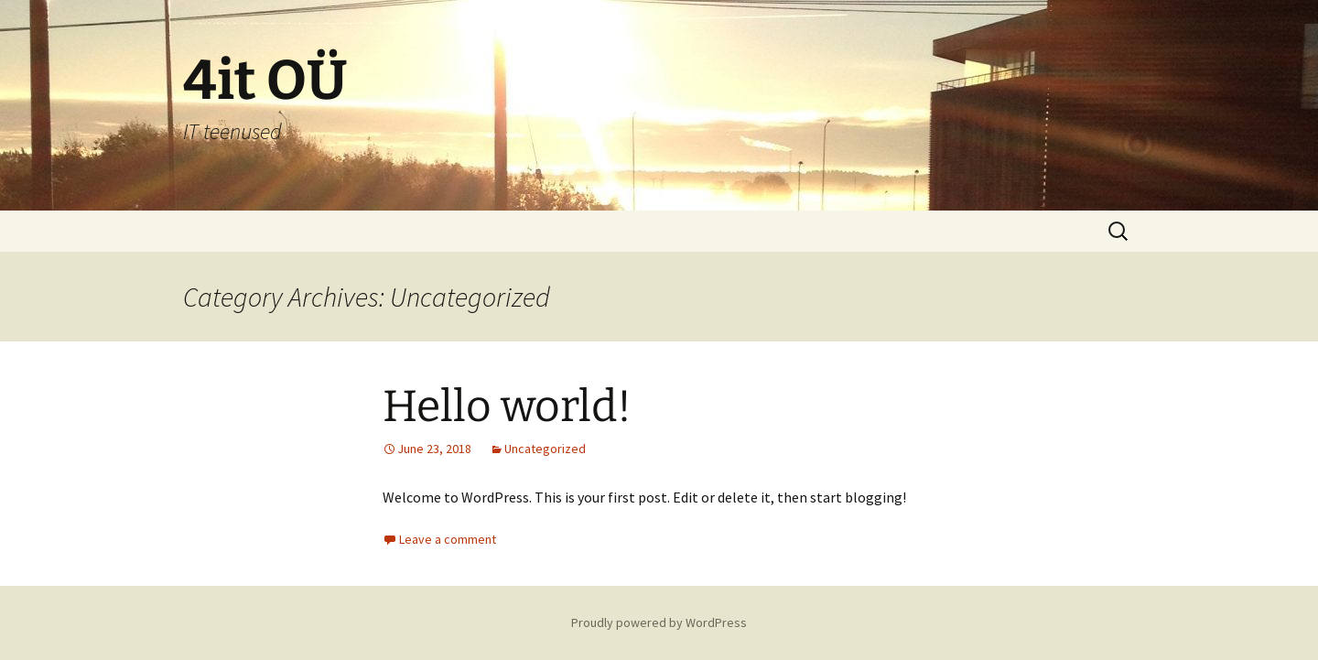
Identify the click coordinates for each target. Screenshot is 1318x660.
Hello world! (507, 406)
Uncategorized (545, 448)
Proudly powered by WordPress (659, 622)
